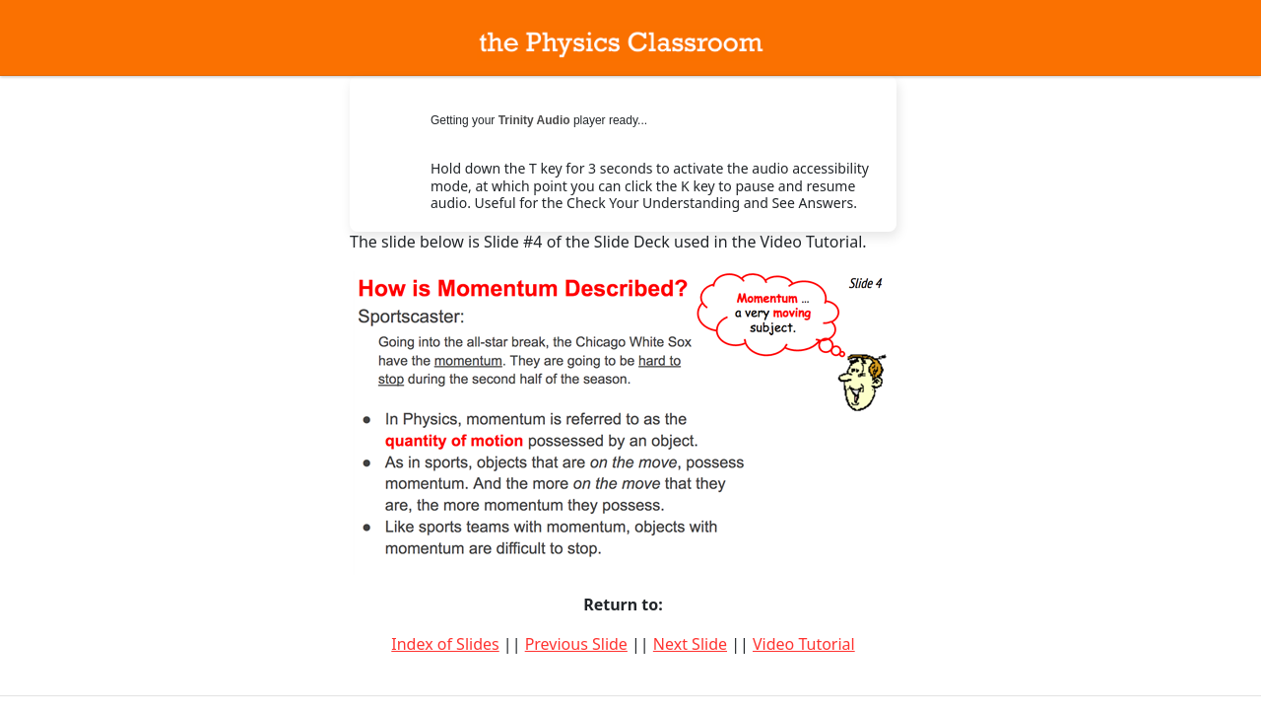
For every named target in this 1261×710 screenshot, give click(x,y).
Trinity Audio (534, 120)
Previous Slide (576, 644)
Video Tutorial (804, 644)
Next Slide (690, 644)
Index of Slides (444, 644)
